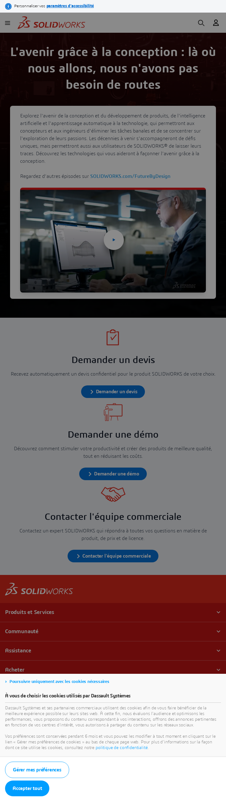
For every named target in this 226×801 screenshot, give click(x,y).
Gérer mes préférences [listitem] (37, 769)
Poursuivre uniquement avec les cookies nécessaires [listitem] (59, 681)
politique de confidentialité (122, 748)
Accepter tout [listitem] (27, 788)
